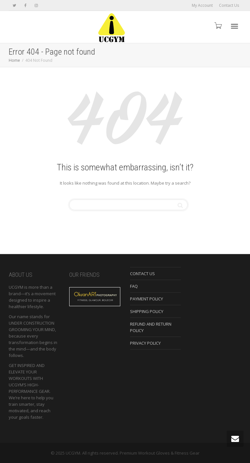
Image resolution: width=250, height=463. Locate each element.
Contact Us (229, 5)
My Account (202, 5)
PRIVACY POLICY (145, 343)
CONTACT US (142, 273)
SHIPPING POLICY (146, 311)
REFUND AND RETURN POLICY (150, 327)
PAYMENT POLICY (146, 299)
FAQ (134, 286)
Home (14, 60)
